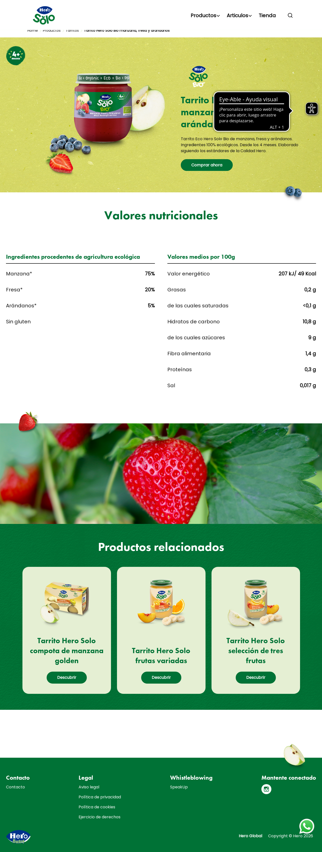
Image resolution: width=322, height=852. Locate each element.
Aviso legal (89, 787)
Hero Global (250, 836)
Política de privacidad (100, 797)
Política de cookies (97, 807)
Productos (203, 15)
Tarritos (72, 30)
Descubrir (66, 677)
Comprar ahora (206, 165)
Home (32, 30)
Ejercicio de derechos (99, 817)
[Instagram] (266, 789)
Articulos (237, 15)
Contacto (15, 787)
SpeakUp (179, 787)
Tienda (267, 15)
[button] (290, 15)
